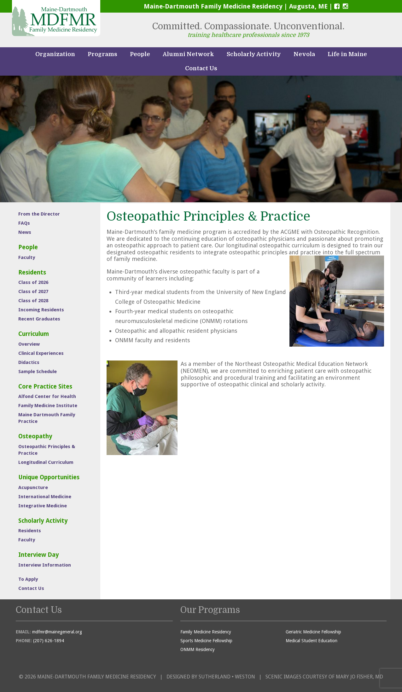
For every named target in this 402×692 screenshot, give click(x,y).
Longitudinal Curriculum (45, 462)
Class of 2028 (33, 300)
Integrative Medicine (42, 506)
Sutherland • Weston (227, 677)
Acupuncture (33, 487)
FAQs (24, 223)
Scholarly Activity (254, 54)
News (24, 232)
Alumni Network (188, 54)
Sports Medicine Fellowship (206, 640)
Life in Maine (347, 54)
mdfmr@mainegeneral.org (57, 631)
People (140, 54)
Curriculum (33, 333)
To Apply (28, 579)
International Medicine (44, 496)
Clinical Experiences (41, 353)
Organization (55, 54)
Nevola (304, 54)
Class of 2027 (33, 291)
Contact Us (201, 68)
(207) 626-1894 (48, 640)
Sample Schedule (37, 371)
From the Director (39, 214)
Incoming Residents (41, 310)
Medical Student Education (311, 640)
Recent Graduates (39, 319)
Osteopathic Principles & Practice (46, 450)
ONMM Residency (197, 649)
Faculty (26, 257)
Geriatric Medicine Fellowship (313, 631)
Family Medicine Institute (47, 405)
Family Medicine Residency (205, 631)
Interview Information (44, 565)
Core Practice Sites (45, 386)
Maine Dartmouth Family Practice (46, 418)
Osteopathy (35, 436)
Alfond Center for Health (47, 396)
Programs (102, 54)
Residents (32, 272)
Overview (29, 344)
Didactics (28, 362)
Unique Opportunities (48, 477)
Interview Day (38, 554)
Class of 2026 (33, 282)
